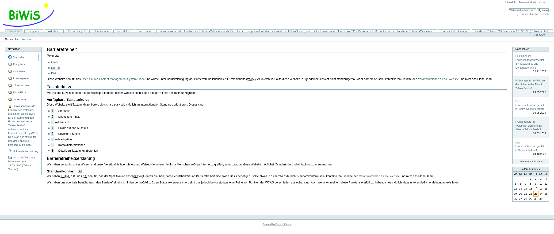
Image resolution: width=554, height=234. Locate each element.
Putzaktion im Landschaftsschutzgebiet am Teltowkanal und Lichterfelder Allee (529, 62)
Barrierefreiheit (527, 2)
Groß (54, 62)
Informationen (101, 31)
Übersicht (510, 2)
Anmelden (540, 34)
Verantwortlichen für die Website (438, 79)
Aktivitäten (54, 31)
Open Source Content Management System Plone (113, 79)
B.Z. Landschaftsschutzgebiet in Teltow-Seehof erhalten (529, 105)
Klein (54, 73)
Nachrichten (522, 49)
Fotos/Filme (123, 31)
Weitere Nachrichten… (533, 161)
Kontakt (543, 2)
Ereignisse (34, 31)
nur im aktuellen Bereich (535, 14)
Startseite (14, 31)
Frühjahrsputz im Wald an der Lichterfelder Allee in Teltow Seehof (530, 84)
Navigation (14, 49)
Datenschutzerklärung (454, 31)
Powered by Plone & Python (277, 224)
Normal (55, 67)
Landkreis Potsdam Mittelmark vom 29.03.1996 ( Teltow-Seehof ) (512, 31)
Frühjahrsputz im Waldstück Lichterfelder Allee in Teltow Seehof (528, 125)
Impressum (145, 31)
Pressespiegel (76, 31)
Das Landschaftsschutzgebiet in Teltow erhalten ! (529, 146)
